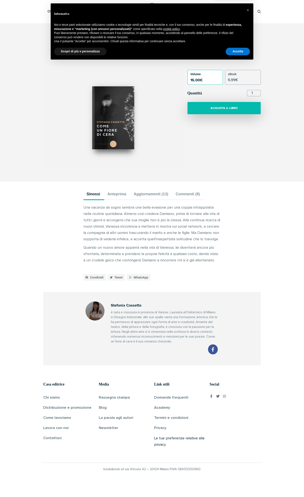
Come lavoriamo (57, 418)
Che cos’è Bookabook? (64, 11)
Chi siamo (51, 397)
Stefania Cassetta (145, 58)
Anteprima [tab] (116, 194)
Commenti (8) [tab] (188, 194)
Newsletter (108, 428)
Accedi (248, 11)
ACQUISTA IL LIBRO (224, 108)
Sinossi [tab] (93, 194)
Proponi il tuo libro (225, 11)
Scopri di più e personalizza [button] (80, 485)
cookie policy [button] (171, 463)
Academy (162, 408)
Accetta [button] (237, 485)
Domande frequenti (171, 397)
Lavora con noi (56, 428)
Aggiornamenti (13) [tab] (151, 194)
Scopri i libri (98, 11)
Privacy (160, 428)
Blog (103, 408)
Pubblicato (167, 58)
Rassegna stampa (114, 397)
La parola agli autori (116, 418)
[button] (94, 277)
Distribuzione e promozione (67, 408)
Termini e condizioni (171, 418)
